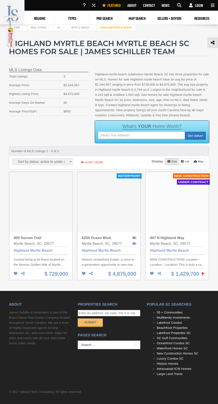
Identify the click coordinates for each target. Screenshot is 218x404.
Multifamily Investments (173, 317)
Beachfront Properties (172, 328)
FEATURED (111, 5)
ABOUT (131, 5)
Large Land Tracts (169, 374)
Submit (90, 322)
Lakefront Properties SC (174, 333)
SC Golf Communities (172, 338)
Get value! (195, 135)
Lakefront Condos (169, 322)
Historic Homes (167, 363)
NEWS (165, 5)
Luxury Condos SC (170, 358)
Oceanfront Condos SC (173, 343)
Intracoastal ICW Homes (174, 368)
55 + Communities (169, 312)
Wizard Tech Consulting (37, 392)
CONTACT (149, 5)
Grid (172, 161)
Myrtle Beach (80, 27)
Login (195, 5)
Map (198, 161)
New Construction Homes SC (177, 353)
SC (58, 27)
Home (16, 27)
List (185, 161)
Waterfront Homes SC (172, 348)
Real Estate (38, 27)
